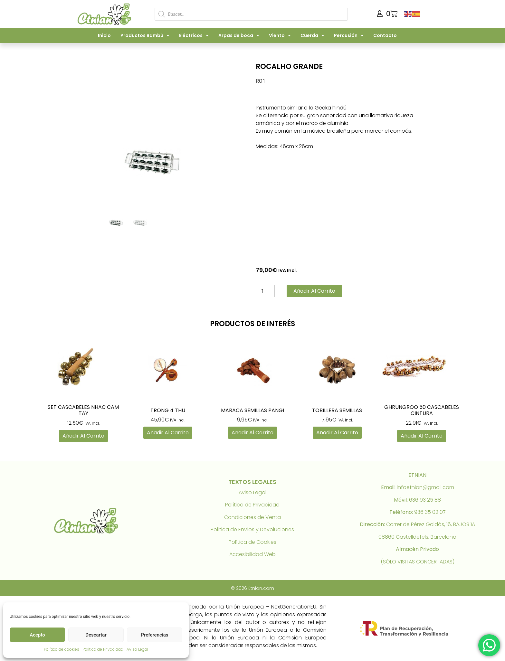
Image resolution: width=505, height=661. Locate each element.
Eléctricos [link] (194, 35)
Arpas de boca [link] (238, 35)
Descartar (96, 635)
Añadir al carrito (314, 291)
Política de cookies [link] (61, 649)
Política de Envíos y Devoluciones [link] (252, 529)
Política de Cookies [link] (252, 542)
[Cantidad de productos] (265, 291)
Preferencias (154, 635)
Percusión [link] (349, 35)
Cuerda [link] (312, 35)
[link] (105, 14)
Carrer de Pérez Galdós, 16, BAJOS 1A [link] (430, 524)
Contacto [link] (385, 35)
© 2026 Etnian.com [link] (252, 588)
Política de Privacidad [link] (102, 649)
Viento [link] (280, 35)
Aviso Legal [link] (137, 649)
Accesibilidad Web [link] (252, 554)
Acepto (37, 635)
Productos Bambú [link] (144, 35)
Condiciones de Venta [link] (252, 517)
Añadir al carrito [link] (83, 435)
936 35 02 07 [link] (430, 512)
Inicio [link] (104, 35)
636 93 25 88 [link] (425, 500)
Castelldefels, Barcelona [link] (426, 537)
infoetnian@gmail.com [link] (425, 487)
